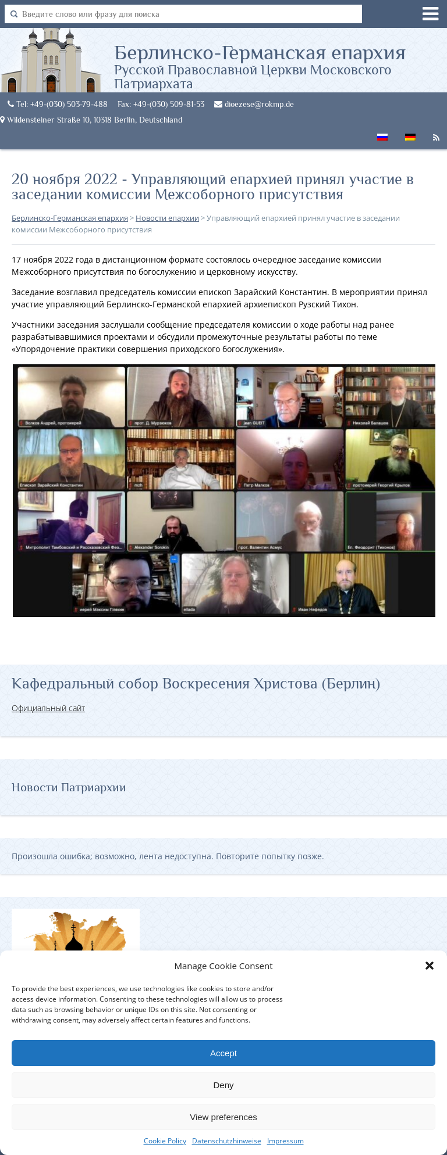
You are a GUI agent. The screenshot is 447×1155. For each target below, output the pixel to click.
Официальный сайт (48, 707)
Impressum (285, 1141)
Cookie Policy (165, 1141)
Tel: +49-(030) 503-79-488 (58, 104)
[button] (429, 965)
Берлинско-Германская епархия (280, 66)
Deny (223, 1085)
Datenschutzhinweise (226, 1141)
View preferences (223, 1117)
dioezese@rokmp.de (254, 104)
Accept (223, 1053)
